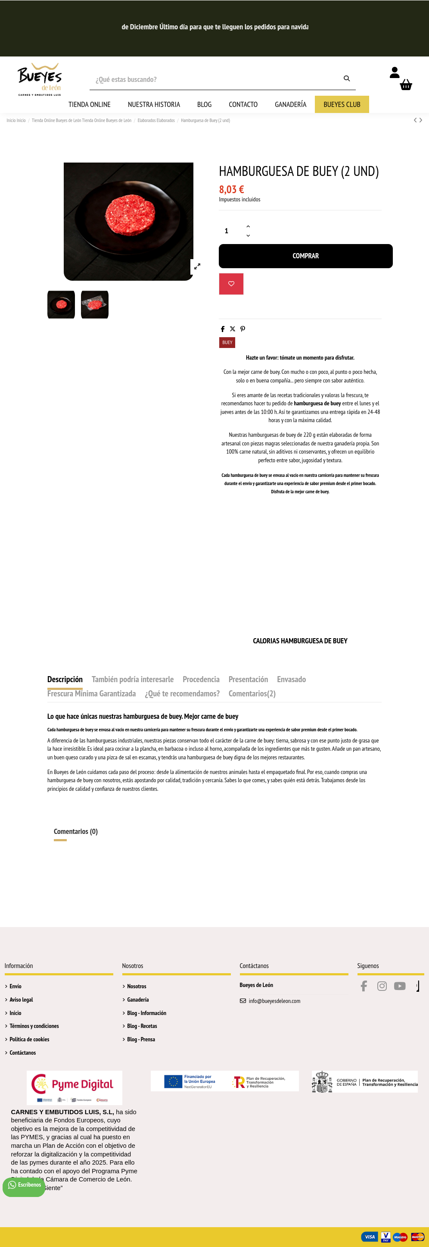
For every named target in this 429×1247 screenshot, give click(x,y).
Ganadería (138, 999)
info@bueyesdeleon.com (275, 1001)
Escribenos (24, 1185)
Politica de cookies (30, 1039)
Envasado (291, 680)
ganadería (344, 443)
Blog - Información (146, 1013)
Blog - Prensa (141, 1039)
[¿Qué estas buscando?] (347, 79)
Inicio (16, 1013)
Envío (16, 986)
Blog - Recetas (142, 1026)
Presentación (248, 680)
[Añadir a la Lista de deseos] (231, 284)
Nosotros (136, 986)
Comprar (305, 255)
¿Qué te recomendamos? (182, 694)
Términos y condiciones (34, 1026)
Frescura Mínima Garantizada (91, 694)
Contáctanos (23, 1052)
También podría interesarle (133, 680)
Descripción (65, 680)
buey (263, 475)
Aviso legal (21, 999)
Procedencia (201, 680)
